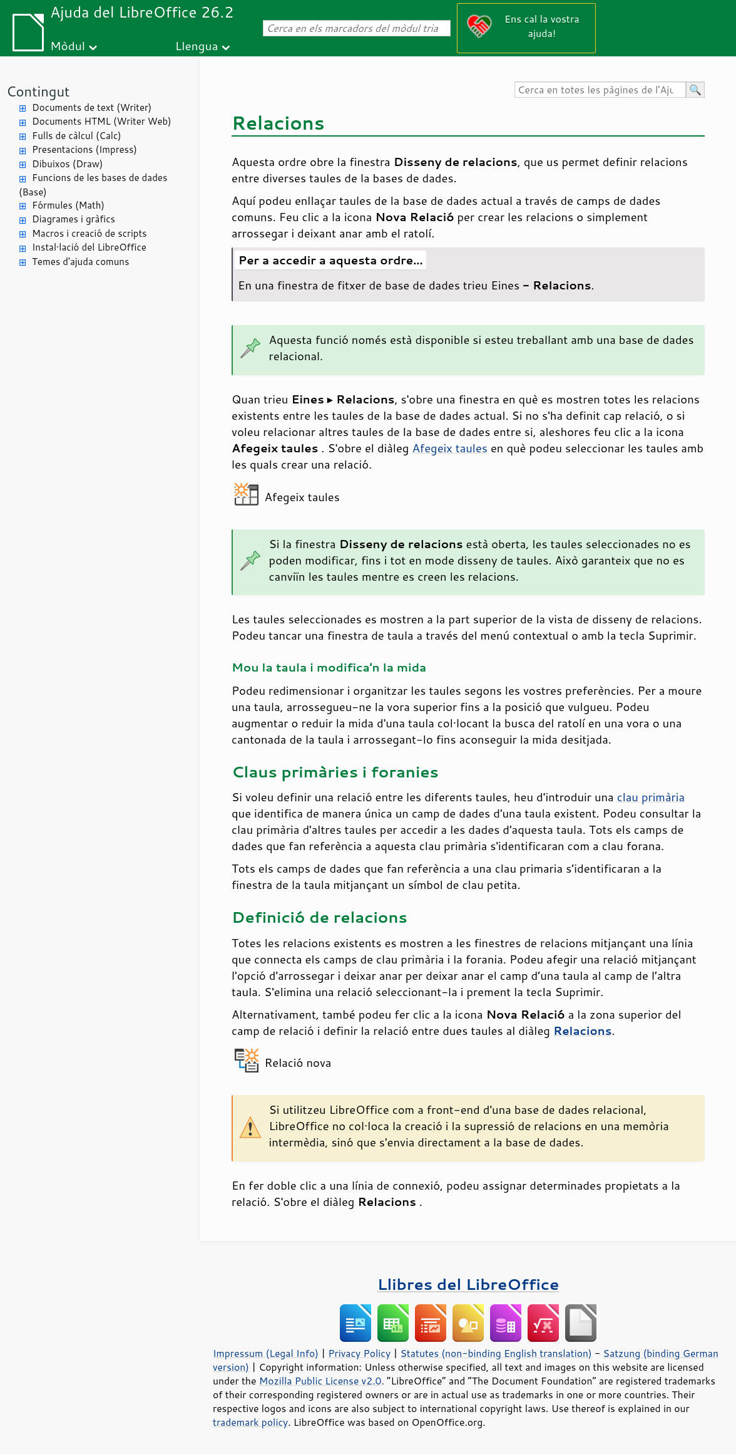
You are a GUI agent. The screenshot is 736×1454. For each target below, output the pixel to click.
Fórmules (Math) (68, 205)
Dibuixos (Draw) (67, 163)
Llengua (196, 45)
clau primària (651, 797)
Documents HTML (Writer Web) (101, 121)
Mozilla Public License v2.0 (320, 1381)
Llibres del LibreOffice (468, 1284)
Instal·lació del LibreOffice (89, 247)
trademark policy (250, 1422)
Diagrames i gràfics (73, 219)
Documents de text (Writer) (91, 107)
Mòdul (67, 45)
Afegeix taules (450, 448)
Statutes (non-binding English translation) (495, 1353)
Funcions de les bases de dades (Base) (93, 185)
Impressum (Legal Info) (266, 1353)
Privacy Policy (359, 1353)
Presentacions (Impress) (84, 149)
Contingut (37, 91)
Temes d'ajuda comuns (80, 261)
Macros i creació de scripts (89, 233)
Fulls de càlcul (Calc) (76, 135)
